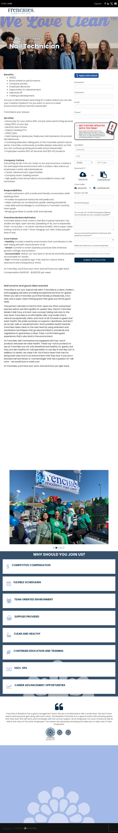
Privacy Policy (87, 137)
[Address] (94, 149)
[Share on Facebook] (105, 4)
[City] (94, 156)
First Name (79, 82)
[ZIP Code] (105, 162)
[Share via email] (115, 3)
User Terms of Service (97, 136)
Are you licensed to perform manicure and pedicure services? (92, 234)
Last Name (79, 92)
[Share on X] (111, 3)
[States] (83, 162)
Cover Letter (79, 184)
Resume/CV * (80, 168)
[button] (54, 548)
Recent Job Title (81, 193)
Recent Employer (81, 203)
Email (77, 102)
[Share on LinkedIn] (108, 4)
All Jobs (6, 4)
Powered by (25, 828)
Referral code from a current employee (91, 245)
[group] (59, 507)
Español (98, 3)
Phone (77, 112)
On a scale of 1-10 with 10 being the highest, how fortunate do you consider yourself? (92, 213)
